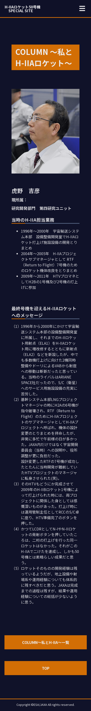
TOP (45, 668)
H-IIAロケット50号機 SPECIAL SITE (22, 8)
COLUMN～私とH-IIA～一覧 (45, 642)
